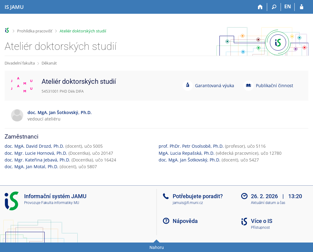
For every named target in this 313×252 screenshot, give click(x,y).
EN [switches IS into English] (287, 6)
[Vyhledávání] (274, 7)
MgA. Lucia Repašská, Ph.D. (187, 153)
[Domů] (260, 7)
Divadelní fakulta (20, 63)
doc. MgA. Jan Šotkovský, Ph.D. (189, 160)
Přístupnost (260, 227)
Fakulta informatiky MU (60, 203)
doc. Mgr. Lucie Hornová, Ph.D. (36, 153)
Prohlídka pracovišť (34, 31)
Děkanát (49, 63)
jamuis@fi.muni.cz (188, 203)
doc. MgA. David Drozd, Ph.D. (34, 146)
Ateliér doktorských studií (83, 31)
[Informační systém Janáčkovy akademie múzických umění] (14, 7)
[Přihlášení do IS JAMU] (301, 7)
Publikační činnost (274, 85)
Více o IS (261, 221)
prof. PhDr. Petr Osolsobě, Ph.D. (191, 146)
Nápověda (185, 221)
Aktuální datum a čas (268, 203)
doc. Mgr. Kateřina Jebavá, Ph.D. (37, 160)
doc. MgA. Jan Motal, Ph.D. (31, 166)
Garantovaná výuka (214, 85)
